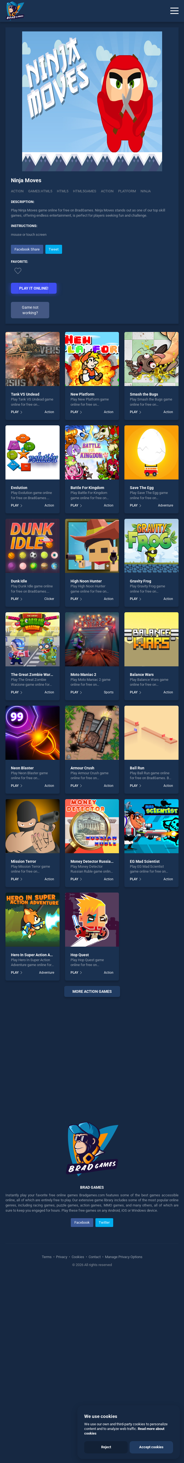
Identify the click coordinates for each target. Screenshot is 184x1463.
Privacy (61, 1257)
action (107, 191)
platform (127, 191)
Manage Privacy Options (123, 1257)
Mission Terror (23, 861)
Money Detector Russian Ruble (97, 861)
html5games (84, 191)
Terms (47, 1257)
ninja (146, 191)
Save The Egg (142, 487)
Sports (108, 692)
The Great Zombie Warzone (35, 674)
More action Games (92, 991)
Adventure (165, 505)
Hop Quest (80, 955)
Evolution (19, 487)
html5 (62, 191)
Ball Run (137, 768)
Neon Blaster (22, 768)
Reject (106, 1447)
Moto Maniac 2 (83, 674)
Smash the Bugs (144, 394)
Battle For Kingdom (87, 487)
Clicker (49, 599)
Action (17, 191)
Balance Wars (142, 674)
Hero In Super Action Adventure (38, 955)
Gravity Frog (140, 581)
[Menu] (174, 11)
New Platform (82, 394)
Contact (94, 1257)
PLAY (15, 412)
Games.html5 (40, 191)
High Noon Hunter (86, 581)
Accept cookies (151, 1447)
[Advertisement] (92, 1052)
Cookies (78, 1257)
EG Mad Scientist (145, 861)
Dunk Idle (19, 581)
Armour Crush (82, 768)
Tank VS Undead (25, 394)
